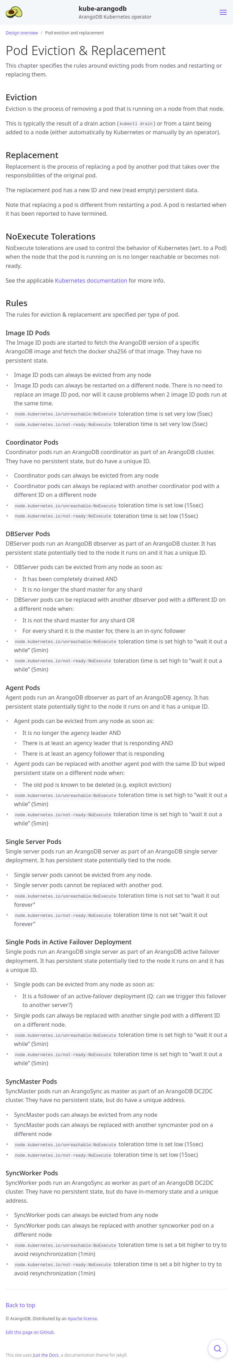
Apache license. (83, 1319)
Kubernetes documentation (91, 280)
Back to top (20, 1305)
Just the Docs (46, 1355)
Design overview (22, 33)
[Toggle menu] (223, 12)
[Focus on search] (217, 1348)
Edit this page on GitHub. (30, 1332)
